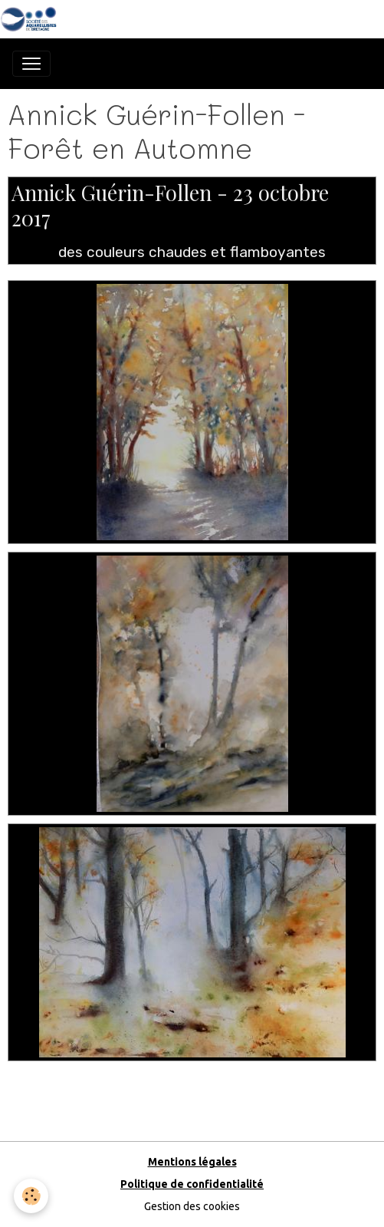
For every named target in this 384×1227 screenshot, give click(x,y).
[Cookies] (31, 1196)
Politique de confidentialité (192, 1184)
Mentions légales (192, 1162)
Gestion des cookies (192, 1206)
